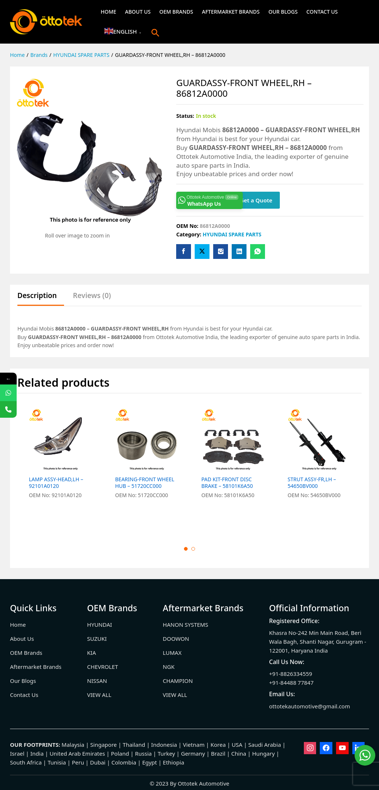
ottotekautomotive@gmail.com (309, 706)
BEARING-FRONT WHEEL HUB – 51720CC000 (144, 482)
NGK (169, 666)
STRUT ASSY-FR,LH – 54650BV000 (312, 482)
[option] (60, 467)
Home (108, 11)
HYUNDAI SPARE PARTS (231, 234)
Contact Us (322, 11)
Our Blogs (283, 11)
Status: (185, 115)
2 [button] (193, 549)
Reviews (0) (92, 295)
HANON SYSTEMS (185, 624)
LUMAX (172, 652)
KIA (91, 652)
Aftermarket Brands (230, 11)
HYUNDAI (99, 624)
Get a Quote (256, 200)
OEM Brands (176, 11)
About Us (138, 11)
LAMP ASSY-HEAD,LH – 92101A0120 (56, 482)
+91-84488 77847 (291, 682)
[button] (155, 32)
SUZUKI (97, 638)
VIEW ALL (99, 694)
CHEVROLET (102, 666)
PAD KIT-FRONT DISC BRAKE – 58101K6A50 (227, 482)
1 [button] (186, 549)
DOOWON (176, 638)
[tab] (40, 299)
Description (37, 295)
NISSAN (97, 680)
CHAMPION (178, 680)
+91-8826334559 (290, 673)
